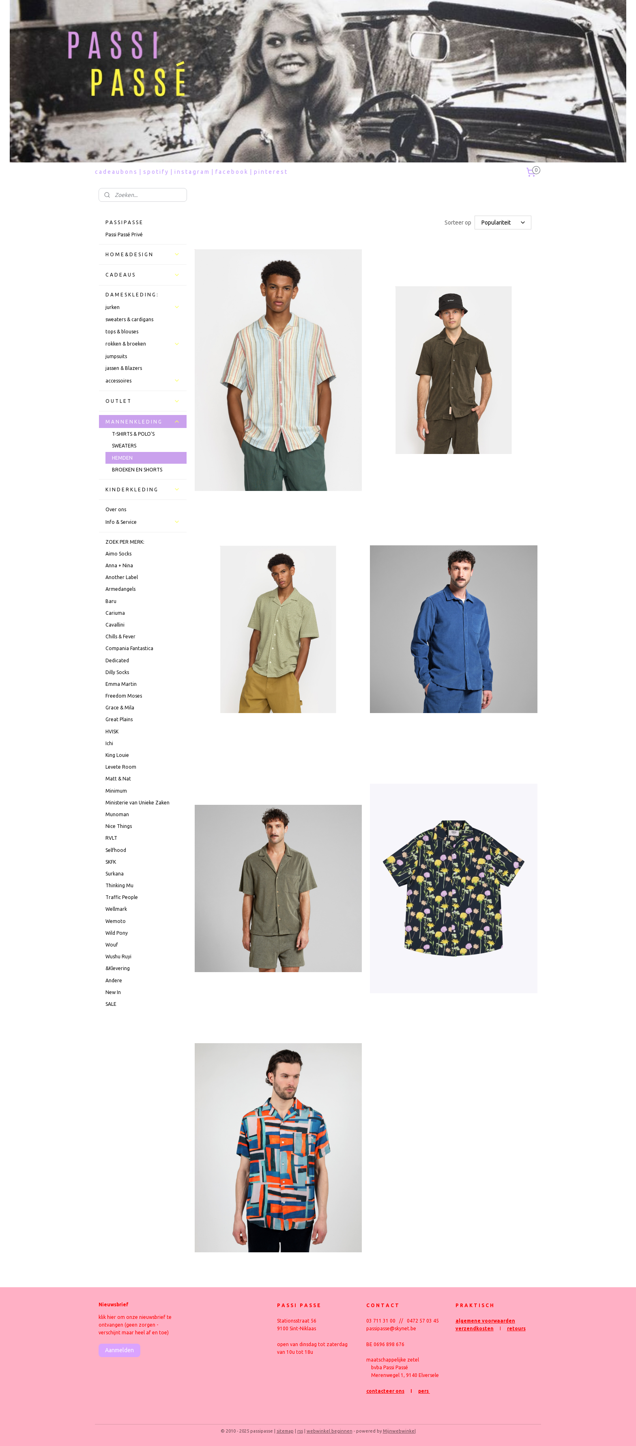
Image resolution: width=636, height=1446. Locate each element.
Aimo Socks (118, 553)
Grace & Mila (119, 707)
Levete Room (120, 766)
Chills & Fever (120, 636)
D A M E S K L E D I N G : (131, 294)
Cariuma (115, 613)
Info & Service (142, 522)
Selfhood (115, 850)
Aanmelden (119, 1350)
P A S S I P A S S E (123, 222)
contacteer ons (385, 1391)
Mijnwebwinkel (399, 1431)
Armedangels (120, 589)
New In (113, 992)
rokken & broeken (142, 344)
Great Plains (119, 719)
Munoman (117, 814)
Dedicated (117, 660)
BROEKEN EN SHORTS (137, 469)
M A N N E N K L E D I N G (142, 421)
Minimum (116, 790)
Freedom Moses (123, 695)
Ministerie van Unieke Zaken (137, 802)
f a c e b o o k (231, 172)
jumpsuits (116, 356)
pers (424, 1391)
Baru (110, 601)
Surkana (114, 873)
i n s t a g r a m (191, 172)
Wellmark (116, 909)
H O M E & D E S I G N (142, 254)
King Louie (117, 755)
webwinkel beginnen (329, 1431)
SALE (110, 1004)
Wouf (111, 944)
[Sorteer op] (503, 222)
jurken (142, 307)
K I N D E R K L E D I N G (142, 489)
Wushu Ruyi (118, 956)
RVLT (111, 838)
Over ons (115, 509)
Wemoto (115, 921)
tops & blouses (121, 331)
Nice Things (118, 826)
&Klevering (117, 968)
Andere (113, 980)
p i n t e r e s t (270, 172)
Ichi (109, 743)
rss (300, 1431)
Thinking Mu (119, 885)
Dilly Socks (117, 672)
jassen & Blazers (123, 368)
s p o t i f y (155, 172)
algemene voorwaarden (485, 1320)
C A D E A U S (142, 275)
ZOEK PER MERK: (124, 542)
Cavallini (115, 624)
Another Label (121, 577)
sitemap (285, 1431)
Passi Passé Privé (124, 234)
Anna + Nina (119, 565)
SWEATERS (124, 445)
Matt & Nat (118, 778)
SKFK (110, 862)
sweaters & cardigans (129, 319)
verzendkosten (475, 1328)
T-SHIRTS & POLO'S (133, 434)
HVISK (111, 731)
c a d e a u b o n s (116, 172)
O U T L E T (142, 401)
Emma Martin (121, 684)
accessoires (142, 380)
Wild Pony (116, 933)
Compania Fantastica (129, 648)
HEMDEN (122, 457)
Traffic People (121, 897)
